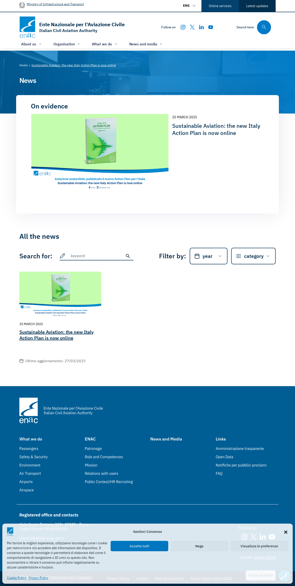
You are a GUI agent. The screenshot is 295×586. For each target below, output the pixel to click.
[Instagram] (183, 27)
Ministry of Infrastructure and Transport (55, 4)
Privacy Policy (38, 578)
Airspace (26, 490)
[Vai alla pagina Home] (23, 65)
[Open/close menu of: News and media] (146, 44)
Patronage (93, 448)
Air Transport (30, 473)
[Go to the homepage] (72, 27)
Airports (26, 481)
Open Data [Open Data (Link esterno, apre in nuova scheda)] (224, 457)
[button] (285, 531)
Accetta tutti (139, 546)
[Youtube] (210, 27)
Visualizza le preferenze (259, 546)
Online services (220, 6)
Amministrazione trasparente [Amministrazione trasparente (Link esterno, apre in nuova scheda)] (240, 448)
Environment (29, 465)
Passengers (28, 448)
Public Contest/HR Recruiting (109, 481)
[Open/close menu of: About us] (31, 44)
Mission (91, 465)
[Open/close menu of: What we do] (105, 44)
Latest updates (257, 6)
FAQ (219, 473)
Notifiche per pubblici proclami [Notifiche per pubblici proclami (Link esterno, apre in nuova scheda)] (241, 465)
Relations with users (101, 473)
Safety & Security (33, 457)
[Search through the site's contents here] (253, 27)
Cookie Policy (16, 578)
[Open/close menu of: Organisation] (67, 44)
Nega (199, 546)
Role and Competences (104, 457)
